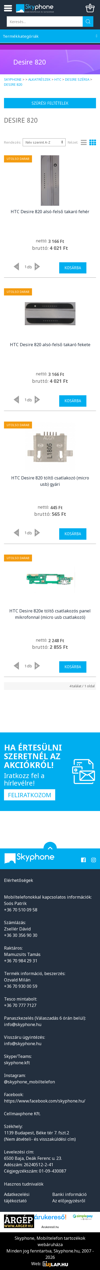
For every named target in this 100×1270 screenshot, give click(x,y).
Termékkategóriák (21, 36)
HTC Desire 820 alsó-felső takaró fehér (50, 211)
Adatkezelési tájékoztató (17, 1197)
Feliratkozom (29, 795)
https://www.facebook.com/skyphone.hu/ (44, 1101)
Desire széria (77, 79)
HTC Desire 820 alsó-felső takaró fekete (50, 344)
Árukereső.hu (50, 1227)
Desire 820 (13, 84)
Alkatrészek (39, 79)
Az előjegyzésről (68, 1201)
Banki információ (69, 1194)
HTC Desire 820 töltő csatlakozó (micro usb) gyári (50, 481)
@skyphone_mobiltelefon (29, 1082)
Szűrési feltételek (50, 103)
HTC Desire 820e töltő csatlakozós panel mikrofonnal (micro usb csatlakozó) (50, 614)
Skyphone (13, 79)
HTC (57, 79)
